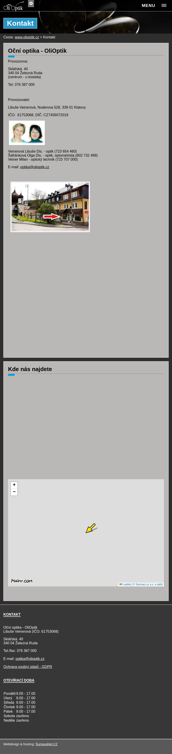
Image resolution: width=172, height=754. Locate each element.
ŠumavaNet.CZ (47, 744)
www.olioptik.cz (27, 37)
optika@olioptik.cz (34, 167)
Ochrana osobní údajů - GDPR (27, 667)
